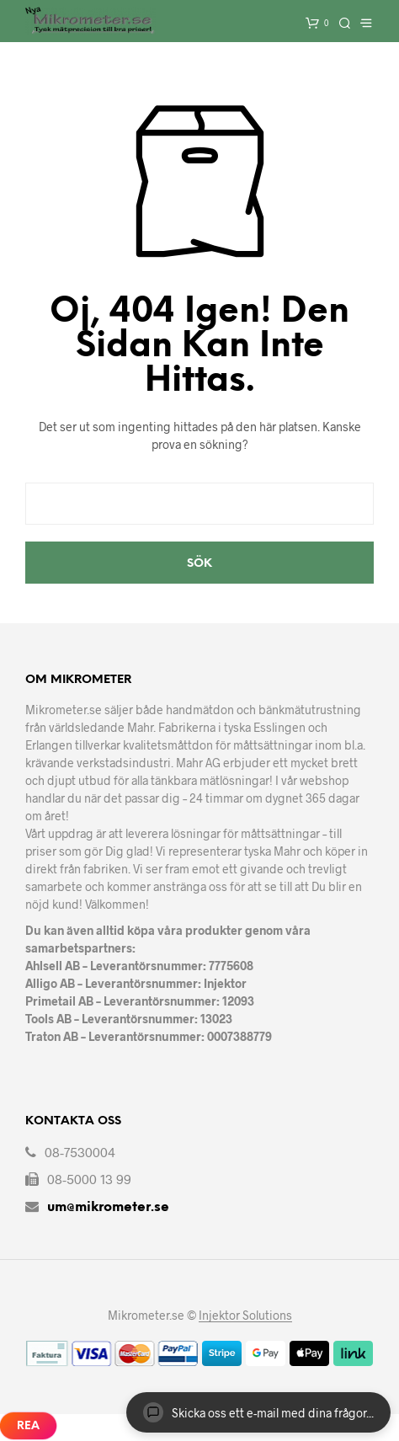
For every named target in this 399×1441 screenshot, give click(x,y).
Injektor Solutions (245, 1315)
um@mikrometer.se (108, 1207)
